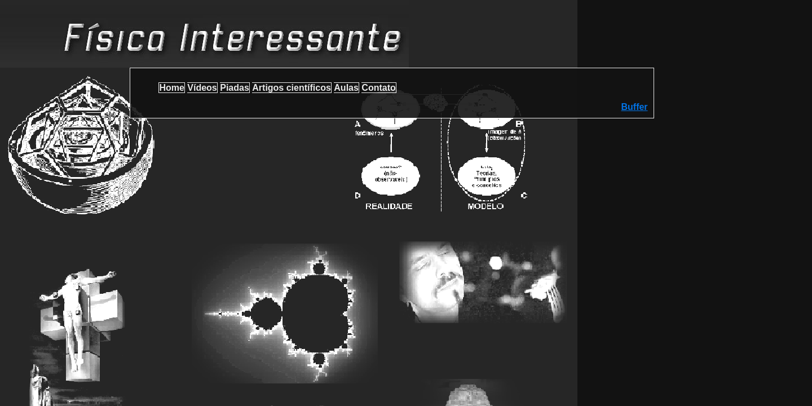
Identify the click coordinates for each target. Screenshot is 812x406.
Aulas (346, 87)
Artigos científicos (291, 87)
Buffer (634, 107)
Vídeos (202, 87)
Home (171, 87)
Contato (378, 87)
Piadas (234, 87)
